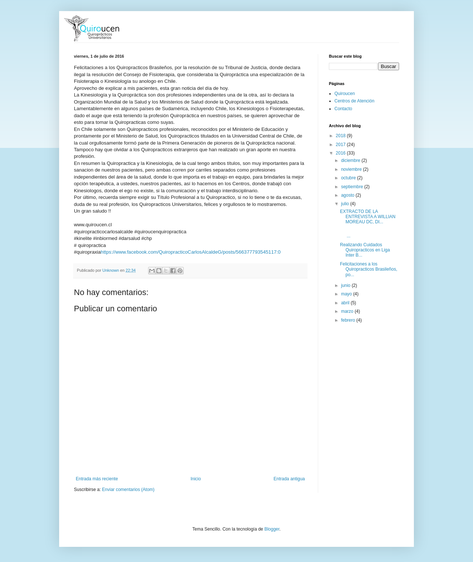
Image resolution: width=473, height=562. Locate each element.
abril (346, 302)
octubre (349, 177)
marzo (348, 311)
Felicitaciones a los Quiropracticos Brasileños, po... (368, 269)
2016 (341, 153)
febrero (348, 320)
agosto (348, 195)
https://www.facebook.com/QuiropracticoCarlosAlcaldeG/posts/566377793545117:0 (191, 252)
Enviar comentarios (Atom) (128, 489)
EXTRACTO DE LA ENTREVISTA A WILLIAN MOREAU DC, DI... (367, 217)
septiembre (352, 186)
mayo (347, 294)
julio (345, 203)
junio (346, 285)
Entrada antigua (289, 478)
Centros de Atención (354, 101)
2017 (341, 144)
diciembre (351, 160)
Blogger (271, 529)
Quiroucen (344, 93)
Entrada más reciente (97, 478)
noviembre (352, 169)
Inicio (196, 478)
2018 (341, 135)
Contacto (343, 108)
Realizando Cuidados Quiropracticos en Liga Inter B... (365, 250)
